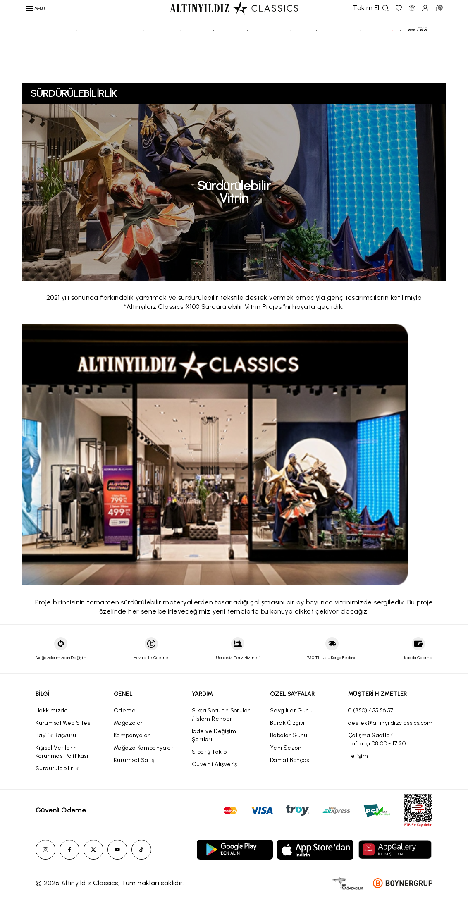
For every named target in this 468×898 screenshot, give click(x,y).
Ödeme (125, 710)
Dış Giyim (162, 61)
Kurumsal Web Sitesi (64, 722)
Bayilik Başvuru (56, 735)
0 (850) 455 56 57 (371, 710)
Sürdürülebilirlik (57, 768)
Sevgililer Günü (291, 710)
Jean (304, 61)
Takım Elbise (339, 61)
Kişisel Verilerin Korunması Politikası (62, 751)
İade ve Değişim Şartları (214, 735)
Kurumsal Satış (134, 760)
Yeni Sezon (285, 747)
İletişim (358, 755)
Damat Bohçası (290, 760)
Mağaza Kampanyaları (144, 747)
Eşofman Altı (269, 61)
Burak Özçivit (288, 722)
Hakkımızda (52, 710)
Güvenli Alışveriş (214, 764)
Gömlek (197, 61)
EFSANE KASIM (52, 61)
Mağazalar (128, 722)
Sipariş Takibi (210, 751)
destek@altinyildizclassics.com (390, 722)
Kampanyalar (132, 735)
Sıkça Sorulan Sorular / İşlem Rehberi (221, 714)
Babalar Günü (289, 735)
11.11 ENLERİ (380, 61)
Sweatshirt (124, 61)
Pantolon (230, 61)
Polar (90, 61)
